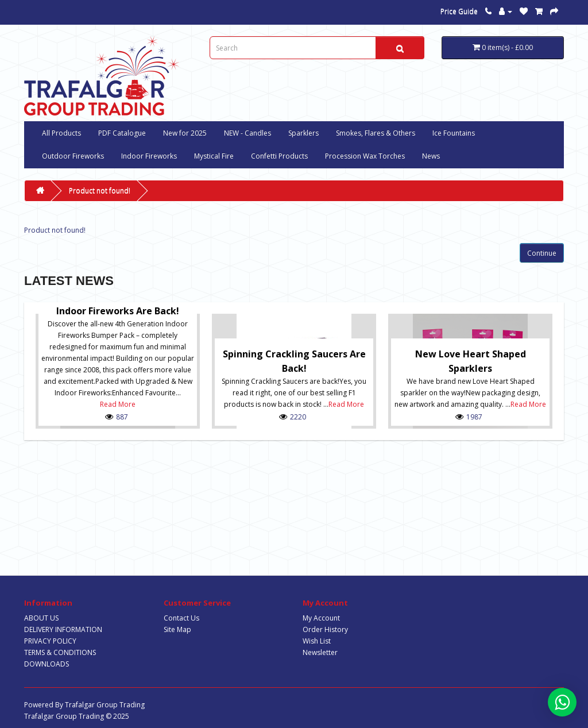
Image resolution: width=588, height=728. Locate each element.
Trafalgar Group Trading (105, 705)
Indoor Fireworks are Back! (117, 311)
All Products (61, 133)
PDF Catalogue (122, 133)
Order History (325, 629)
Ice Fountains (453, 133)
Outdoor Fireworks (73, 156)
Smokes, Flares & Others (375, 133)
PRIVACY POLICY (50, 641)
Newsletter (320, 652)
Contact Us (181, 618)
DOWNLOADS (46, 664)
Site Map (177, 629)
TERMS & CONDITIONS (60, 652)
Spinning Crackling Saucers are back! (294, 361)
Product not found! (99, 190)
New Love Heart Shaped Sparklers (470, 361)
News (431, 156)
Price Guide (459, 11)
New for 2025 (185, 133)
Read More (118, 404)
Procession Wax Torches (365, 156)
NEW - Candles (247, 133)
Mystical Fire (214, 156)
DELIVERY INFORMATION (63, 629)
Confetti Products (279, 156)
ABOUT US (41, 618)
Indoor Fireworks (149, 156)
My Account (321, 618)
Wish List (317, 641)
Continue (541, 253)
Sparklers (303, 133)
